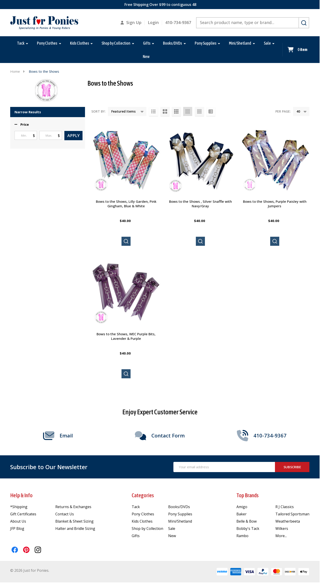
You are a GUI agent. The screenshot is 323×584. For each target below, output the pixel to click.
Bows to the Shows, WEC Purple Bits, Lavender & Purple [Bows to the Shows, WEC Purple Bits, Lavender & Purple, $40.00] (126, 336)
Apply (73, 135)
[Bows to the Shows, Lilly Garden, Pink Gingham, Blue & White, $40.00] (126, 160)
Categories (143, 495)
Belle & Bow (246, 521)
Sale (267, 43)
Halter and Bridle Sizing (75, 528)
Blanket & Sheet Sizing (74, 521)
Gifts (147, 43)
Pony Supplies (205, 43)
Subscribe (292, 467)
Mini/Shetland (240, 43)
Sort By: (98, 111)
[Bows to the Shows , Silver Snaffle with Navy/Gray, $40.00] (200, 160)
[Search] (304, 23)
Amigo (241, 506)
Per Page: (283, 111)
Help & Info (21, 495)
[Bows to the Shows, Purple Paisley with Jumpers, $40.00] (274, 160)
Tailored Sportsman (292, 514)
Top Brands (247, 495)
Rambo (242, 535)
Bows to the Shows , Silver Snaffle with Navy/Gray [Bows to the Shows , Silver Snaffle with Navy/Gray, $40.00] (200, 203)
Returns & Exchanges (73, 506)
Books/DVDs (172, 43)
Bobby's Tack (247, 528)
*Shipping (18, 506)
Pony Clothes (47, 43)
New (146, 57)
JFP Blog (17, 528)
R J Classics (284, 506)
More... (281, 535)
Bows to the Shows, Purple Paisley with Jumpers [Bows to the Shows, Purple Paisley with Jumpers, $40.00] (274, 203)
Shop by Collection (116, 43)
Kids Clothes (79, 43)
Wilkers (281, 528)
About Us (18, 521)
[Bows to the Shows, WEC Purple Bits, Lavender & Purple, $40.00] (126, 293)
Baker (241, 514)
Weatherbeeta (287, 521)
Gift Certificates (23, 514)
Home (15, 71)
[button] (22, 124)
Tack (20, 43)
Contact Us (64, 514)
